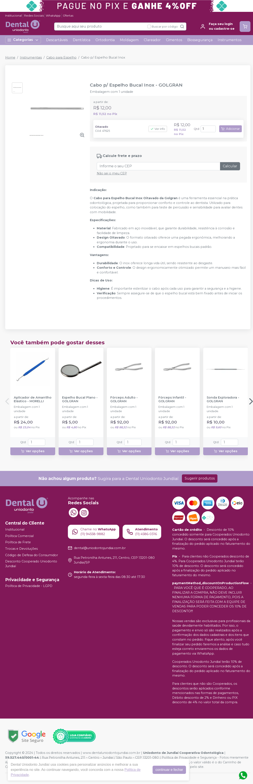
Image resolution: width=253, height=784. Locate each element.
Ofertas (68, 15)
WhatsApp (53, 15)
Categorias (23, 40)
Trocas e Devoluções (21, 549)
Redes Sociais (34, 15)
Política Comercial (19, 536)
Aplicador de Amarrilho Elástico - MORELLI (33, 399)
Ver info (157, 128)
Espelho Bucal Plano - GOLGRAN (80, 399)
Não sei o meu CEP (112, 173)
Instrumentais (31, 57)
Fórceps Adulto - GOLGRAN (124, 399)
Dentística (81, 40)
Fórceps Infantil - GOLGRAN (172, 399)
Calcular (230, 166)
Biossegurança (199, 40)
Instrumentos (229, 40)
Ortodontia (105, 40)
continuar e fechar (169, 770)
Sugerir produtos (200, 478)
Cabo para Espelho (61, 57)
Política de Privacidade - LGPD (28, 586)
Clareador (152, 40)
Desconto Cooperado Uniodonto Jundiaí (31, 563)
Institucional (13, 15)
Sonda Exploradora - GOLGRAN (223, 399)
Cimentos (174, 40)
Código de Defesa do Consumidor (31, 555)
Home (10, 57)
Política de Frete (18, 542)
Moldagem (129, 40)
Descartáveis (57, 40)
